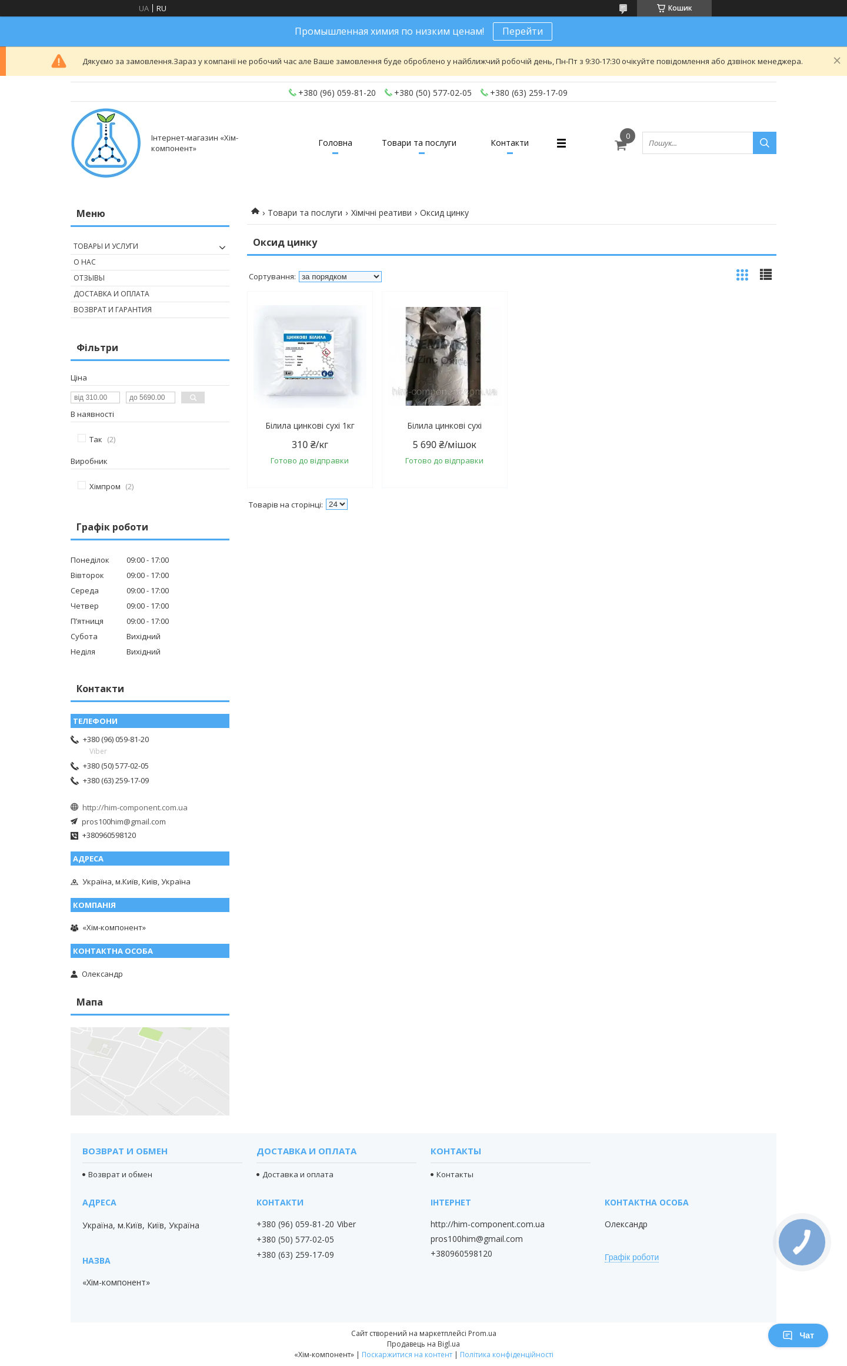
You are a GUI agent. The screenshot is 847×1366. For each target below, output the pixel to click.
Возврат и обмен (120, 1174)
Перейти (522, 31)
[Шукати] (764, 143)
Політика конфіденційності (506, 1355)
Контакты (454, 1174)
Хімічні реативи (381, 212)
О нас (85, 262)
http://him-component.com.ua (135, 807)
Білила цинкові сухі (444, 425)
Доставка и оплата (111, 294)
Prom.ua (482, 1333)
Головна (335, 142)
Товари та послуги (419, 142)
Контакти (510, 142)
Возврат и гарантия (113, 310)
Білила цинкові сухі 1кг (310, 425)
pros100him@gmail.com (124, 821)
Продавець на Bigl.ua (423, 1344)
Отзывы (89, 278)
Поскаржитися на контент (407, 1355)
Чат (798, 1335)
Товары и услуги (106, 246)
